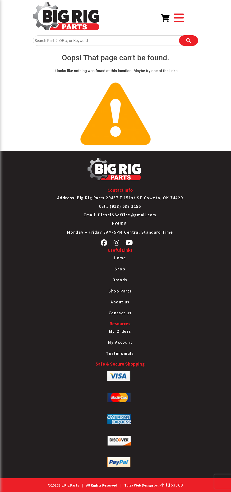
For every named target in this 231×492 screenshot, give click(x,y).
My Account (120, 342)
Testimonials (120, 353)
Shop (120, 269)
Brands (120, 280)
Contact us (120, 313)
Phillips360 (171, 485)
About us (120, 302)
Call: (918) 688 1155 (120, 206)
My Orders (120, 331)
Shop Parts (120, 291)
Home (120, 257)
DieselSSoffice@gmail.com (127, 215)
